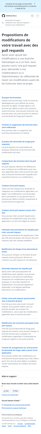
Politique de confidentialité (10, 395)
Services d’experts (19, 426)
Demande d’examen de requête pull (17, 268)
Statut (4, 426)
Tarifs (10, 426)
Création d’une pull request (13, 185)
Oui (6, 391)
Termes (20, 424)
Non (15, 391)
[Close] (35, 3)
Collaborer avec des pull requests (17, 23)
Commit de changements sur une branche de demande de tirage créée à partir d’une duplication (20, 350)
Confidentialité (30, 424)
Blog (29, 426)
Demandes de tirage (12, 20)
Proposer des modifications (15, 25)
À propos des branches (11, 97)
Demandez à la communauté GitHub (16, 405)
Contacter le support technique (14, 408)
